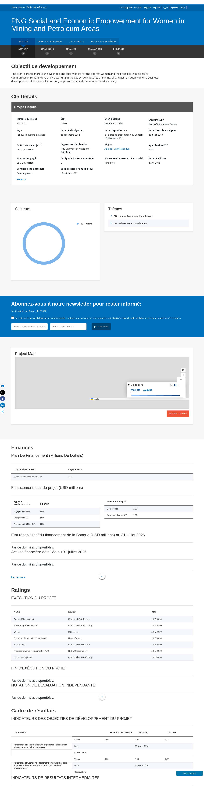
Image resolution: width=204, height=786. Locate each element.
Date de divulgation (72, 130)
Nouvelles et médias (103, 41)
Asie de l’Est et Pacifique (116, 148)
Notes (20, 179)
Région (108, 144)
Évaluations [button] (95, 52)
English (147, 7)
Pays (19, 130)
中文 (183, 7)
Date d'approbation (115, 130)
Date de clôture (157, 158)
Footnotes (17, 577)
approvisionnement (50, 41)
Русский (175, 7)
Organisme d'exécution (74, 144)
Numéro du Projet (27, 118)
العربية (165, 7)
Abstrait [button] (23, 52)
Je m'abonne (101, 326)
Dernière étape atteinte (30, 168)
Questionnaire (189, 773)
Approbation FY (158, 145)
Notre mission (18, 7)
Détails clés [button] (47, 52)
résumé (23, 41)
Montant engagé (26, 158)
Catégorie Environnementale (77, 158)
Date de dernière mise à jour (77, 168)
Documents (76, 41)
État (63, 118)
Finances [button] (71, 52)
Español (156, 7)
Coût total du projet (29, 145)
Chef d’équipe (112, 118)
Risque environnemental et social (123, 158)
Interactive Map (178, 413)
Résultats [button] (118, 52)
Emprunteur (156, 119)
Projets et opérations (37, 7)
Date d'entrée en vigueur (162, 130)
